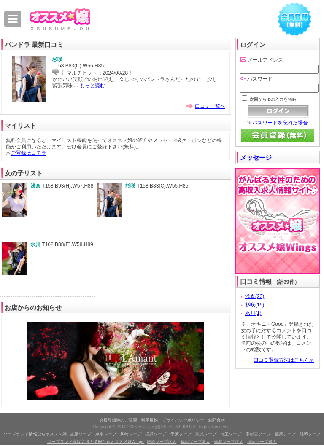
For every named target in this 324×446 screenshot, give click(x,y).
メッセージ (256, 157)
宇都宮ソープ (258, 434)
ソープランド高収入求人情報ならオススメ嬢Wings (96, 441)
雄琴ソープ (310, 434)
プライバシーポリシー (183, 420)
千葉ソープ (181, 434)
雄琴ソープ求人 (228, 441)
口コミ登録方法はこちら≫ (284, 360)
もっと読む (92, 86)
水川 (35, 244)
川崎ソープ (130, 434)
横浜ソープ (155, 434)
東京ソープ (105, 434)
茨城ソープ (205, 434)
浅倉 (35, 186)
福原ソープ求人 (195, 441)
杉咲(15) (254, 305)
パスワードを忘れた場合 (280, 123)
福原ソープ (285, 434)
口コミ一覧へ (210, 106)
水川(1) (253, 313)
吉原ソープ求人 (161, 441)
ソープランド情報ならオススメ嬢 (35, 434)
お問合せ (216, 420)
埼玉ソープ (230, 434)
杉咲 (57, 59)
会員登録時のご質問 (118, 420)
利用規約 (149, 420)
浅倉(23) (254, 296)
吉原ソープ (80, 434)
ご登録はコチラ (28, 153)
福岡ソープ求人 (262, 441)
